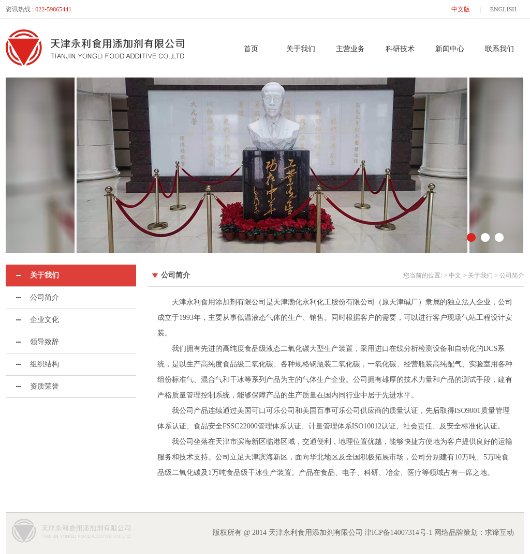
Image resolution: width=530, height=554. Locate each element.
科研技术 (400, 49)
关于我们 (300, 49)
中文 (455, 275)
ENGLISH (503, 9)
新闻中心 (449, 49)
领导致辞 (44, 342)
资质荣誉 (44, 386)
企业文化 (44, 320)
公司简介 (44, 297)
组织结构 (44, 364)
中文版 (460, 9)
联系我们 (499, 49)
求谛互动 (499, 532)
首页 (251, 49)
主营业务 (350, 49)
